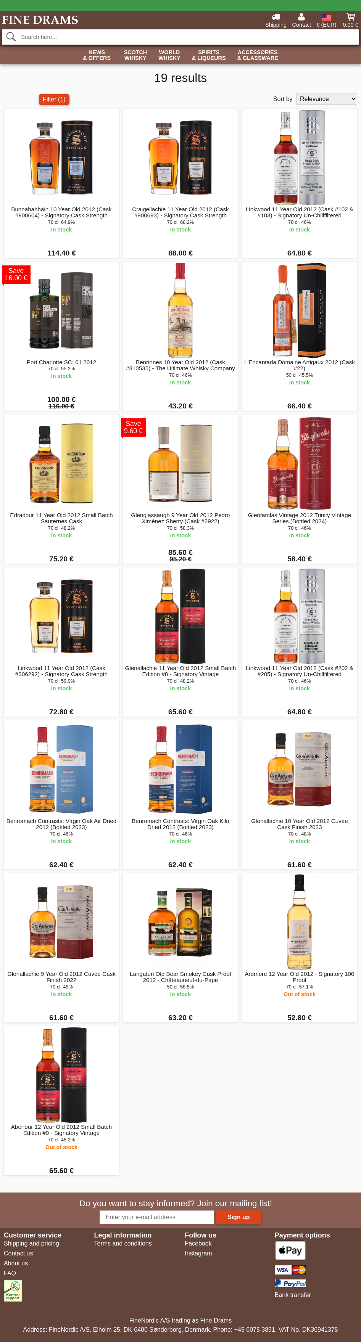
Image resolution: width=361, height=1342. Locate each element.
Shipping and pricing (31, 1243)
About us (16, 1263)
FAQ (10, 1273)
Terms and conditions (122, 1243)
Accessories (257, 55)
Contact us (18, 1253)
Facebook (198, 1243)
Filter (54, 99)
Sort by (283, 99)
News (97, 55)
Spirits (209, 55)
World (169, 55)
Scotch (135, 55)
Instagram (198, 1253)
